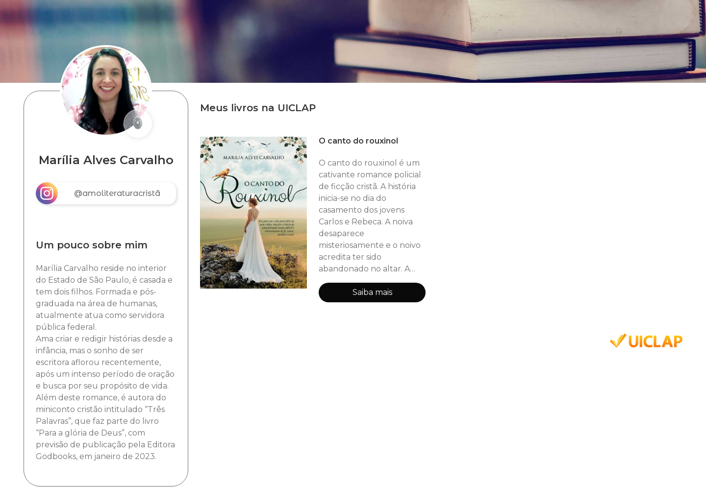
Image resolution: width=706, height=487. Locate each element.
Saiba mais (372, 292)
